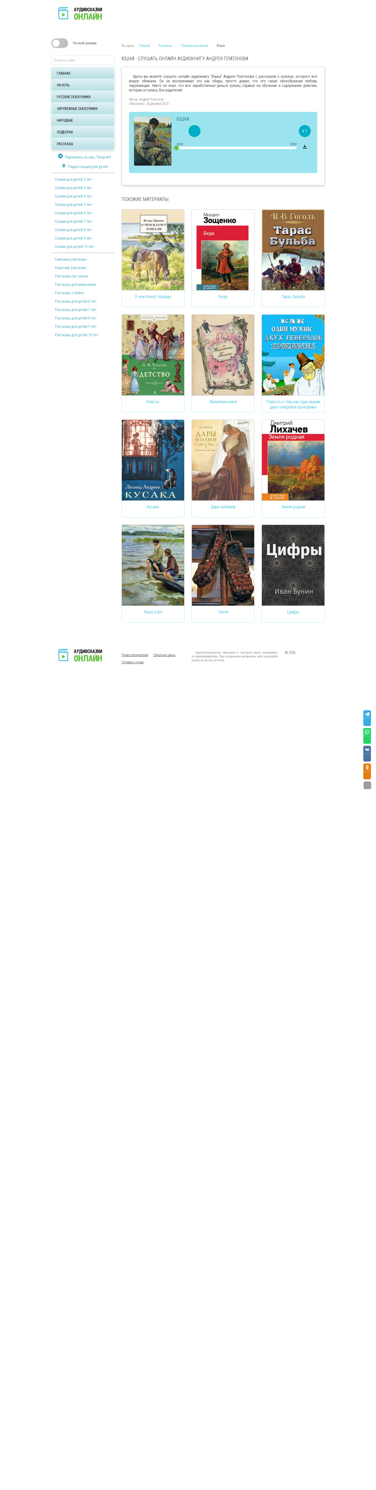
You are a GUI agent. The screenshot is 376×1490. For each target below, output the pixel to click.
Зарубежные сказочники (77, 109)
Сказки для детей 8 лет (73, 230)
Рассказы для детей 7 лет (76, 309)
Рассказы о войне (69, 293)
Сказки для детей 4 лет (73, 196)
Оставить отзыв (133, 662)
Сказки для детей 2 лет (73, 179)
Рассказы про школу (71, 276)
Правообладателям (135, 655)
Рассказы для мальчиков (75, 284)
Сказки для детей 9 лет (73, 238)
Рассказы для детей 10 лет (77, 335)
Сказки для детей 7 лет (73, 221)
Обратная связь (164, 655)
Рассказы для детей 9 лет (76, 326)
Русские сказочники (73, 97)
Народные (65, 120)
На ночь (63, 85)
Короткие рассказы (70, 267)
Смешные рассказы (71, 259)
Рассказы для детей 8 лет (76, 318)
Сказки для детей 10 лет (74, 246)
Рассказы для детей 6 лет (76, 301)
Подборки (65, 132)
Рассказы (65, 144)
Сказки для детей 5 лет (73, 204)
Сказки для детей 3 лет (73, 188)
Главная (63, 73)
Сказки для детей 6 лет (73, 213)
